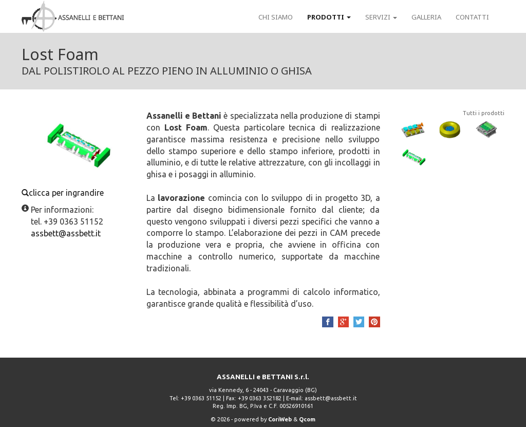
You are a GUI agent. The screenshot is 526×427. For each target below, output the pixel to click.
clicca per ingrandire (76, 153)
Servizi (381, 17)
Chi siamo (275, 17)
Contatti (472, 17)
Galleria (426, 17)
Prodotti (329, 17)
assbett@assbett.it (331, 398)
